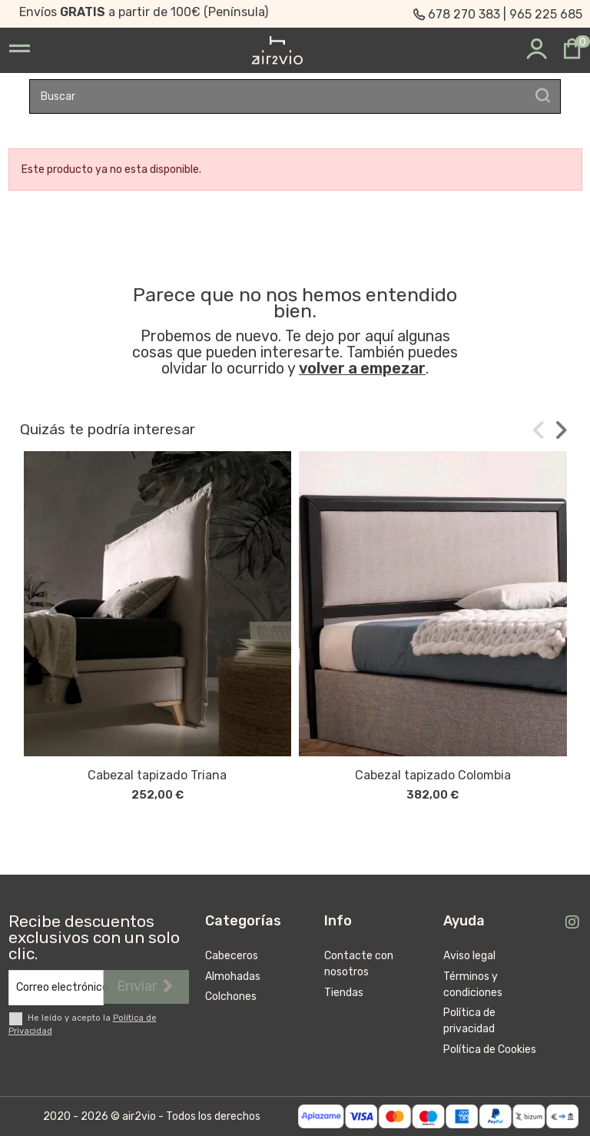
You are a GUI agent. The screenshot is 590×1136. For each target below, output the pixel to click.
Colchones (231, 996)
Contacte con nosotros (358, 963)
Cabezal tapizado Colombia (433, 775)
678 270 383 (464, 14)
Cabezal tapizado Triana (157, 775)
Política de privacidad (469, 1020)
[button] (539, 430)
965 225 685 (545, 14)
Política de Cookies (489, 1049)
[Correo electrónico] (56, 987)
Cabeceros (231, 955)
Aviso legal (469, 955)
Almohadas (232, 976)
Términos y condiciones (472, 984)
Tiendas (343, 992)
